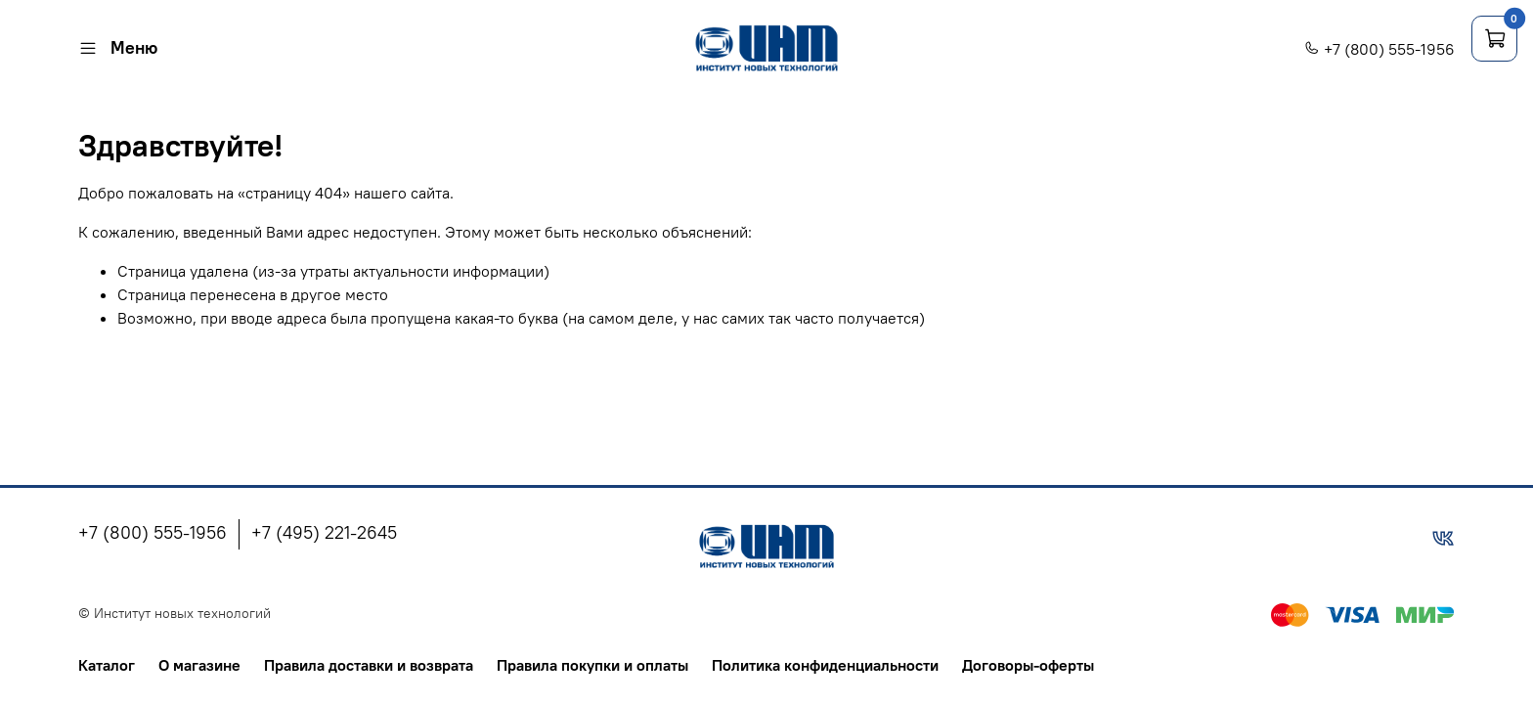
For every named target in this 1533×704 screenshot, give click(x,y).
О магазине (199, 665)
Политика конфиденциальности (825, 665)
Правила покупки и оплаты (592, 665)
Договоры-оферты (1028, 665)
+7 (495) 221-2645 (324, 532)
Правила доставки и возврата (368, 665)
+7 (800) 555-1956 (1379, 49)
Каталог (106, 665)
